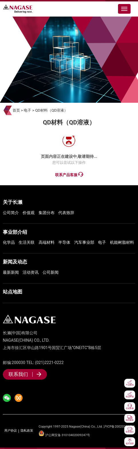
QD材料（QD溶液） (51, 110)
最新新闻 (11, 272)
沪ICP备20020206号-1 (119, 426)
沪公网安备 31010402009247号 (64, 435)
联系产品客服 (69, 174)
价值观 (29, 212)
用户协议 (10, 430)
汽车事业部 (84, 242)
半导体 (64, 242)
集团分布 (47, 212)
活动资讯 (31, 272)
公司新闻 (51, 272)
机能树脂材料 (122, 242)
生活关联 (27, 242)
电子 (27, 110)
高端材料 (47, 242)
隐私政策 (27, 430)
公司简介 (11, 212)
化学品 (9, 242)
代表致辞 (66, 212)
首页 (16, 110)
